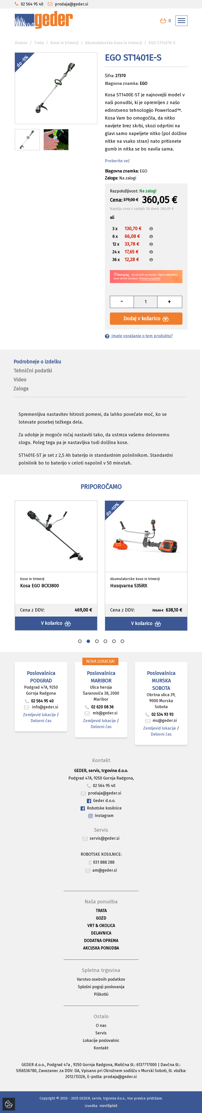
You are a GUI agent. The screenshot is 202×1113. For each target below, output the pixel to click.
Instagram (101, 815)
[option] (56, 566)
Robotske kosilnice (101, 808)
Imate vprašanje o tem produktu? (139, 335)
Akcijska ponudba (101, 948)
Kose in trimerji (64, 42)
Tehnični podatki (33, 371)
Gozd (101, 918)
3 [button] (97, 641)
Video (20, 380)
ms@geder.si (161, 720)
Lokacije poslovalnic (101, 1040)
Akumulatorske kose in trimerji (113, 42)
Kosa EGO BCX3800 (39, 586)
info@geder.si (41, 707)
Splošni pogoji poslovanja (101, 986)
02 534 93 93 (159, 714)
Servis (101, 1033)
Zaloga (21, 389)
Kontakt (101, 1048)
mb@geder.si (101, 713)
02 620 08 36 (99, 707)
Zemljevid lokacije (39, 714)
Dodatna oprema (101, 940)
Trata (39, 42)
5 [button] (114, 641)
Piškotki (101, 994)
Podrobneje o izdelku (37, 362)
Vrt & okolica (101, 925)
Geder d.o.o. (101, 800)
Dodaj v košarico (146, 318)
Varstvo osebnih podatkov (101, 979)
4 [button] (105, 641)
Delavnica (101, 933)
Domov (21, 42)
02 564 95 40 (39, 701)
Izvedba (91, 1106)
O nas (101, 1025)
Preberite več (117, 161)
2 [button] (88, 641)
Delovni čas (41, 720)
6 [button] (122, 641)
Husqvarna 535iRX (128, 586)
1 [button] (80, 641)
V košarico (56, 623)
